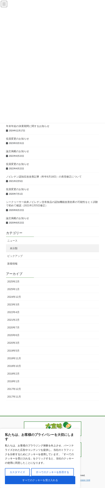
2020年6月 (13, 335)
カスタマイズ (17, 472)
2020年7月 (13, 327)
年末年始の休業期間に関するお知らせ (27, 126)
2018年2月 (13, 373)
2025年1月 (13, 289)
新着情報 (12, 263)
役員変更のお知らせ (17, 138)
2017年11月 (14, 396)
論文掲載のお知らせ (17, 151)
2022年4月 (13, 312)
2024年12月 (14, 296)
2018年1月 (13, 381)
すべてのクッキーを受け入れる (40, 480)
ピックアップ (15, 255)
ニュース (12, 240)
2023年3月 (13, 304)
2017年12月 (14, 388)
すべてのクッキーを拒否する (52, 472)
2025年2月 (13, 281)
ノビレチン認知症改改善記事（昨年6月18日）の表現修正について (44, 176)
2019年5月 (13, 350)
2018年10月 (14, 365)
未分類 (14, 248)
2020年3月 (13, 342)
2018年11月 (14, 358)
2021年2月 (13, 319)
